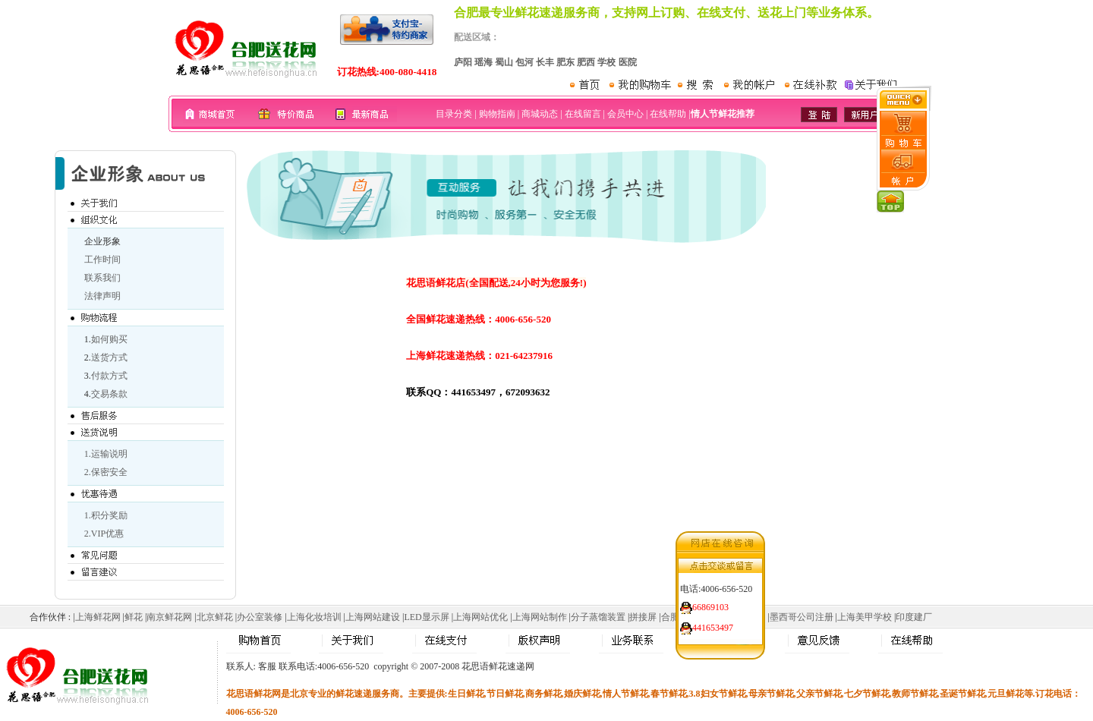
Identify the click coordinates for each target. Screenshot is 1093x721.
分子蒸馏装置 (598, 617)
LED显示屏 (426, 617)
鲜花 (133, 617)
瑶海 (483, 62)
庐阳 (463, 62)
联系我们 (102, 277)
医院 (628, 62)
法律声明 (102, 296)
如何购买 (109, 339)
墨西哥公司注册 (801, 617)
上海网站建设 (372, 617)
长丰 (545, 62)
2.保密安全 (106, 472)
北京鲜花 (215, 617)
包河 (524, 62)
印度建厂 (914, 617)
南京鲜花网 (169, 617)
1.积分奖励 (106, 515)
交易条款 (109, 394)
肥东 (565, 62)
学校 (606, 62)
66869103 (710, 605)
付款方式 (109, 375)
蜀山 (504, 62)
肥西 (586, 62)
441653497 (712, 625)
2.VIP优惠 (104, 533)
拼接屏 (643, 617)
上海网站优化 (480, 617)
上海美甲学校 (864, 617)
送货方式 (109, 357)
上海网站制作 (539, 617)
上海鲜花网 (98, 617)
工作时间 (102, 259)
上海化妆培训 (314, 617)
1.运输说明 (106, 454)
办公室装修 (259, 617)
